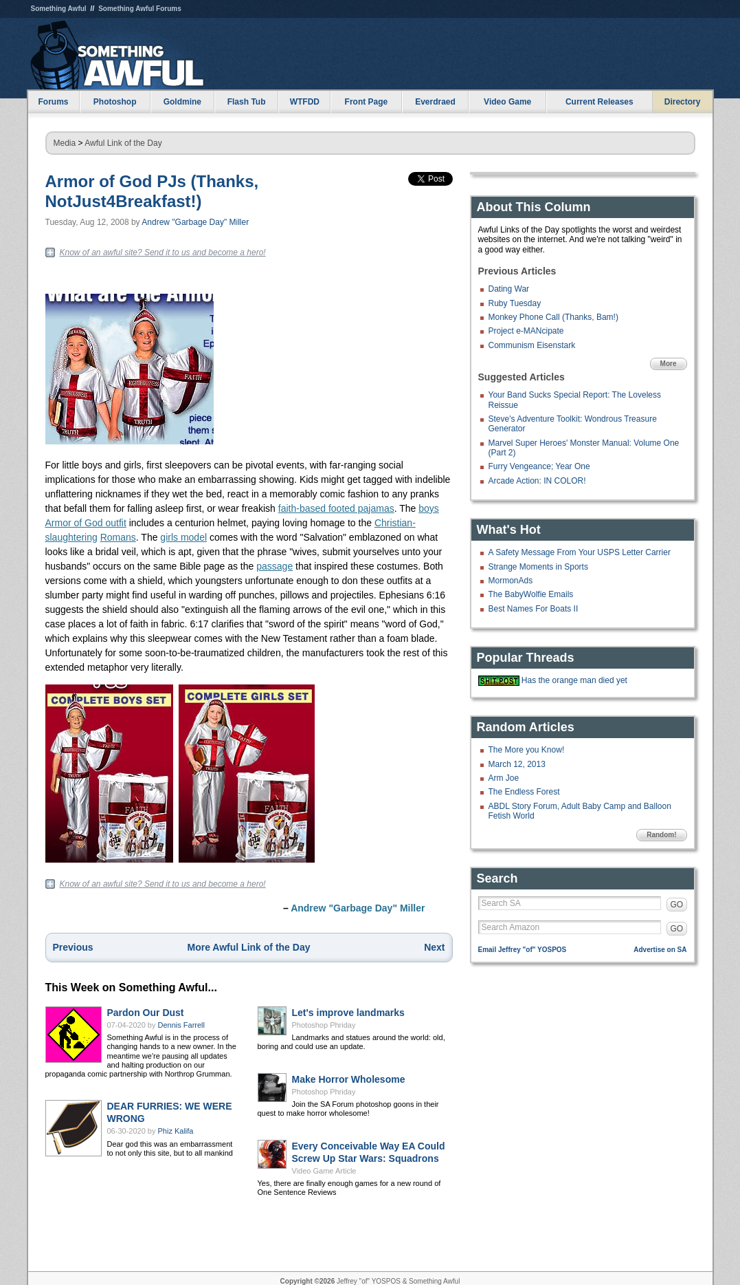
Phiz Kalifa (176, 1131)
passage (274, 566)
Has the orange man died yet (574, 680)
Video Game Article (324, 1171)
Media (65, 143)
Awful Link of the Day (123, 143)
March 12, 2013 (517, 764)
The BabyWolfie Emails (531, 594)
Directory (682, 102)
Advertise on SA (660, 949)
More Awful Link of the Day (249, 947)
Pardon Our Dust (145, 1012)
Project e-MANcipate (526, 331)
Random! (661, 835)
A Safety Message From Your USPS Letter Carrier (580, 552)
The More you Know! (527, 750)
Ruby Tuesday (515, 303)
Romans (118, 537)
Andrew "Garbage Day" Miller (195, 222)
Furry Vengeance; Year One (539, 466)
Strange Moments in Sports (538, 567)
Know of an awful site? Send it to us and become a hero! (163, 252)
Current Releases (599, 102)
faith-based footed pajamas (336, 508)
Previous (73, 947)
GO (677, 904)
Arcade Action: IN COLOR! (537, 481)
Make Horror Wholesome (348, 1079)
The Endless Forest (524, 792)
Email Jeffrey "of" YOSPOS (522, 949)
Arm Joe (504, 778)
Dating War (509, 289)
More (668, 363)
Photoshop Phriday (324, 1025)
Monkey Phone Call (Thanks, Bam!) (553, 317)
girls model (183, 537)
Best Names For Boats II (534, 609)
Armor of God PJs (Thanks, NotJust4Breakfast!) (152, 191)
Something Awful (59, 8)
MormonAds (511, 580)
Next (434, 947)
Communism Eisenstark (532, 345)
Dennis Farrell (181, 1025)
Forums (53, 102)
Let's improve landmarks (348, 1012)
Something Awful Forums (139, 8)
